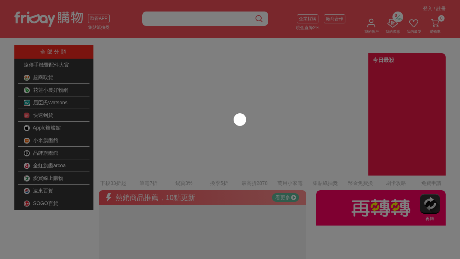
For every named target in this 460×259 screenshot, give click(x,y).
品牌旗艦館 (41, 153)
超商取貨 (38, 77)
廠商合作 (334, 18)
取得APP (98, 18)
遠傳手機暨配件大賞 (46, 65)
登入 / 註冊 (434, 8)
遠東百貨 (38, 191)
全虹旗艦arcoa (45, 166)
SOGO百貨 (41, 203)
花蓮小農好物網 (46, 90)
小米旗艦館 (41, 140)
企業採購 (307, 18)
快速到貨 (38, 115)
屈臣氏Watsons (46, 103)
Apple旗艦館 (42, 128)
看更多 (285, 178)
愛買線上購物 (43, 178)
